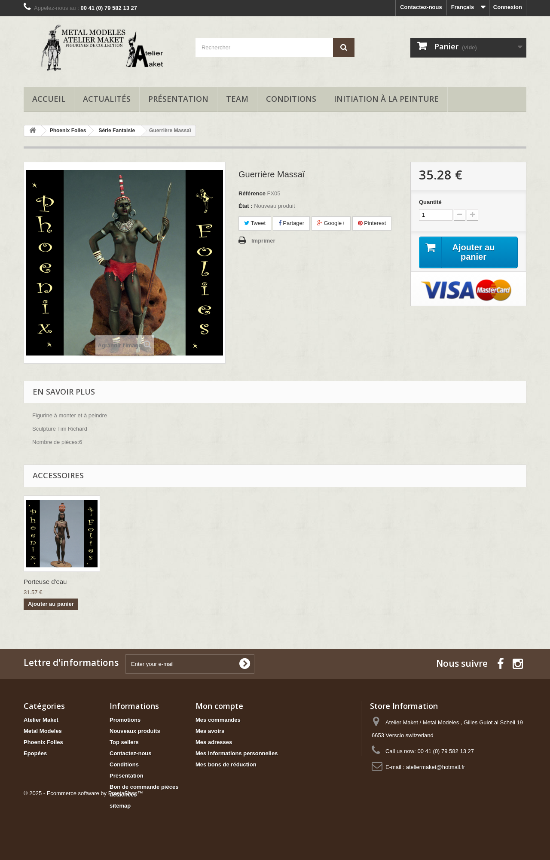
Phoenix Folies (43, 742)
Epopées (35, 753)
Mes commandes (218, 720)
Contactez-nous (421, 7)
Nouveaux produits (135, 731)
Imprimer (263, 240)
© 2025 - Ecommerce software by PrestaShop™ (83, 836)
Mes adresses (214, 742)
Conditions (291, 99)
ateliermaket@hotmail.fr (435, 767)
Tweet (255, 223)
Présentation (178, 99)
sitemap (120, 805)
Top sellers (124, 742)
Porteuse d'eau (130, 581)
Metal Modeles (43, 731)
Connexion (507, 7)
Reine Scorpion (46, 581)
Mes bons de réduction (226, 764)
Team (237, 99)
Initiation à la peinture (386, 99)
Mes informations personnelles (237, 753)
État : (245, 206)
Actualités (107, 99)
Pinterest (372, 223)
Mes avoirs (210, 731)
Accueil (48, 99)
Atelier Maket (41, 720)
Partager (291, 223)
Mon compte (219, 706)
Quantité (430, 202)
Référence (252, 193)
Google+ (331, 223)
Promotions (125, 720)
